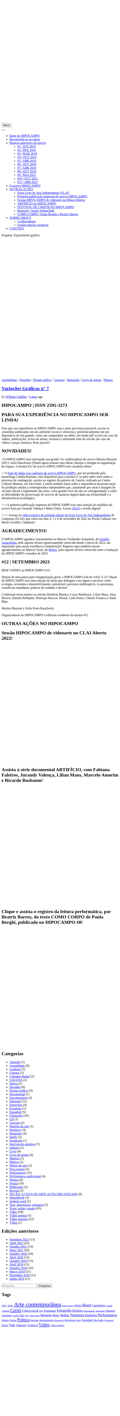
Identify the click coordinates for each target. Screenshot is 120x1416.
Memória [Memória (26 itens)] (46, 1315)
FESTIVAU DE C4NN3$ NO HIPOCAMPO (45, 207)
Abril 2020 (16, 1257)
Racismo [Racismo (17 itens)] (34, 1320)
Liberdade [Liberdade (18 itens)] (6, 1315)
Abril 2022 (16, 1243)
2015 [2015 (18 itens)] (4, 1305)
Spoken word (17, 1201)
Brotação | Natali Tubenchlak (35, 210)
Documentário (18, 1097)
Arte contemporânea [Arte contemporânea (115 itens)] (37, 1304)
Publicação (16, 1187)
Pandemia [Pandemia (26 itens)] (91, 1315)
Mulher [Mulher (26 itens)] (64, 1315)
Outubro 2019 (18, 1261)
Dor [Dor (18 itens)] (41, 1311)
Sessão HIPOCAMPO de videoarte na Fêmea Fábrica (51, 200)
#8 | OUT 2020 (26, 171)
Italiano (14, 1147)
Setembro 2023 (19, 1239)
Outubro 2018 (18, 1268)
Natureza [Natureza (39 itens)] (77, 1315)
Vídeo (13, 1212)
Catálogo (15, 1069)
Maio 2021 (16, 1250)
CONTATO (16, 228)
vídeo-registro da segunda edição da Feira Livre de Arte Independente (66, 515)
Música (14, 1162)
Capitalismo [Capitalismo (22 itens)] (98, 1305)
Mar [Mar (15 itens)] (27, 1316)
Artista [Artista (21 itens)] (78, 1305)
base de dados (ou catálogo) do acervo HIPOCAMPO (42, 473)
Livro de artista (91, 380)
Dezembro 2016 (19, 1275)
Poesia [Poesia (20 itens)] (12, 1320)
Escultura (15, 1108)
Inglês (13, 1137)
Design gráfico (42, 380)
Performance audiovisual (25, 1176)
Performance (17, 1172)
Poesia (13, 1183)
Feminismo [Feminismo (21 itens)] (50, 1310)
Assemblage (9, 380)
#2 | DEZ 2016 (26, 150)
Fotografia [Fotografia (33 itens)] (64, 1311)
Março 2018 (17, 1271)
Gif (11, 1119)
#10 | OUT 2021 (27, 178)
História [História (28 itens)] (77, 1311)
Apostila (14, 1062)
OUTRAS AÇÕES (21, 189)
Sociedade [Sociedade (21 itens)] (87, 1320)
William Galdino (16, 396)
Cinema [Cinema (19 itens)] (5, 1311)
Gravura (59, 380)
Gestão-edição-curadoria (32, 225)
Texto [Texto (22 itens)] (5, 1325)
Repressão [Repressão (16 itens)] (59, 1320)
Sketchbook (16, 1197)
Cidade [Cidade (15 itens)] (109, 1306)
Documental (17, 1094)
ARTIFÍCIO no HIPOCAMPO (36, 203)
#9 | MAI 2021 (26, 175)
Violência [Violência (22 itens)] (32, 1325)
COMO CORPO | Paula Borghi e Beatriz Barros (47, 214)
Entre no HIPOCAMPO (24, 135)
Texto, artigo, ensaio (22, 1208)
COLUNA (15, 1080)
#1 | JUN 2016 (26, 146)
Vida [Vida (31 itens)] (12, 1325)
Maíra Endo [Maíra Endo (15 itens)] (35, 1316)
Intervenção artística (22, 1144)
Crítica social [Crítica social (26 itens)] (30, 1310)
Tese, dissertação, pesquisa (26, 1204)
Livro (13, 1151)
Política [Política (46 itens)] (23, 1319)
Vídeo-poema (18, 1215)
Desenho (25, 380)
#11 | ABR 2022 (27, 182)
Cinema (14, 1072)
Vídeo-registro (18, 1219)
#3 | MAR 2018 (27, 153)
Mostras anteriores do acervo (27, 143)
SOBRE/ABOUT (20, 217)
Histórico (15, 1130)
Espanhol (15, 1112)
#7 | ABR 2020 (26, 167)
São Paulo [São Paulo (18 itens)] (98, 1320)
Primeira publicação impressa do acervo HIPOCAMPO (52, 196)
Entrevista (15, 1105)
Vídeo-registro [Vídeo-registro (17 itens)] (57, 1325)
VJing (13, 1222)
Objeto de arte (18, 1165)
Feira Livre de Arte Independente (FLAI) (43, 192)
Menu (6, 125)
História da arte (19, 1126)
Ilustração (73, 380)
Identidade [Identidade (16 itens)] (100, 1311)
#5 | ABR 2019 (26, 160)
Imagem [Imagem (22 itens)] (110, 1310)
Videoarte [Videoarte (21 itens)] (21, 1325)
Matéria (14, 1158)
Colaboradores (26, 221)
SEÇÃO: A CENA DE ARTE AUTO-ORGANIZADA (43, 1194)
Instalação (15, 1140)
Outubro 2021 (18, 1246)
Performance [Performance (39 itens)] (107, 1315)
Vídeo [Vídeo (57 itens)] (44, 1324)
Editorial (15, 1101)
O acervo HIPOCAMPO (24, 185)
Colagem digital (19, 1076)
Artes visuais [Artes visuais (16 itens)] (67, 1305)
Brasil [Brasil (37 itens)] (86, 1305)
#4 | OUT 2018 (26, 157)
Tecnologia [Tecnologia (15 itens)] (108, 1320)
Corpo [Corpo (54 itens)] (15, 1310)
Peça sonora (17, 1169)
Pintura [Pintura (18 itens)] (5, 1320)
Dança (13, 1083)
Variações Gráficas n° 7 (25, 388)
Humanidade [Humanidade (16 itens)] (89, 1311)
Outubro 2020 (18, 1253)
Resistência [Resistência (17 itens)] (70, 1320)
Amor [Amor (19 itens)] (10, 1305)
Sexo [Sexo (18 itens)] (78, 1320)
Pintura (108, 380)
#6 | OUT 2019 (26, 164)
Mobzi (53, 549)
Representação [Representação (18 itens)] (46, 1320)
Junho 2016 (16, 1278)
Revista (14, 1190)
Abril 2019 (16, 1264)
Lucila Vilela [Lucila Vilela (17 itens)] (18, 1315)
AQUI (76, 508)
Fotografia (16, 1115)
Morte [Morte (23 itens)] (56, 1315)
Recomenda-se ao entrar (24, 139)
